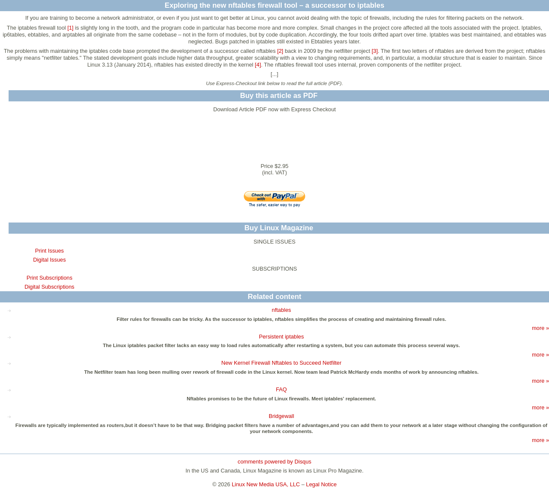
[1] (70, 27)
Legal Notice (321, 484)
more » (540, 328)
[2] (280, 51)
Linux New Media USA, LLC (266, 484)
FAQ (281, 389)
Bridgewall (281, 416)
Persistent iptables (281, 336)
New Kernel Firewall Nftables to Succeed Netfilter (281, 363)
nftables (281, 310)
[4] (258, 64)
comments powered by (274, 461)
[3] (375, 51)
